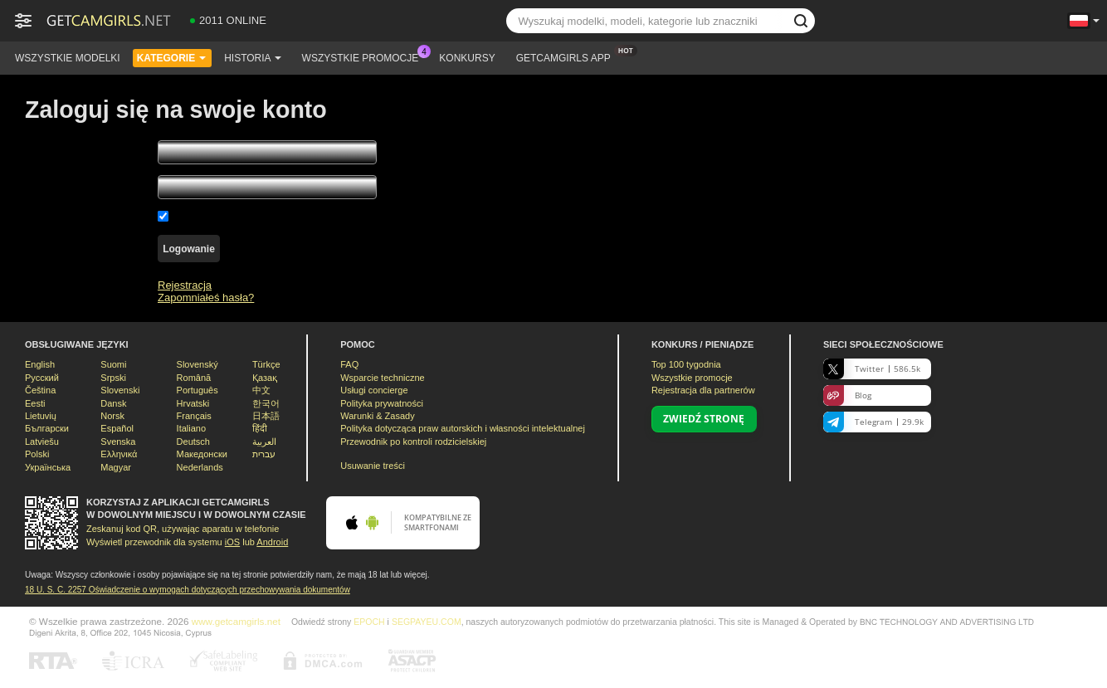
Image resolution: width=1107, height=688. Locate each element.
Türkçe (266, 364)
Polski (37, 454)
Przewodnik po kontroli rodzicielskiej (413, 441)
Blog (847, 395)
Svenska (117, 441)
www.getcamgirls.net (236, 621)
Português (197, 390)
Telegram (873, 422)
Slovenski (119, 390)
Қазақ (264, 378)
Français (194, 416)
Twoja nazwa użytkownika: (88, 155)
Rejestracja (185, 285)
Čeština (40, 390)
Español (117, 428)
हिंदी (259, 428)
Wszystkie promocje (364, 56)
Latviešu (42, 441)
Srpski (113, 378)
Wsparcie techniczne (382, 378)
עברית (264, 454)
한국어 (266, 403)
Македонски (202, 454)
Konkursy (467, 58)
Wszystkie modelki (67, 58)
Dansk (113, 403)
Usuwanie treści (372, 466)
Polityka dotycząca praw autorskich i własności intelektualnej (462, 428)
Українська (48, 467)
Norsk (112, 416)
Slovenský (197, 364)
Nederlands (200, 467)
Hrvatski (193, 403)
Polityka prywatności (381, 403)
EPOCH (369, 622)
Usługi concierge (373, 390)
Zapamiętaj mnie (212, 216)
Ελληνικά (118, 454)
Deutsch (193, 441)
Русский (42, 378)
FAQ (349, 364)
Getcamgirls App (567, 56)
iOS (232, 542)
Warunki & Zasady (377, 416)
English (40, 364)
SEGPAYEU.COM (426, 622)
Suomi (113, 364)
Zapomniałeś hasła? (206, 297)
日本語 (266, 416)
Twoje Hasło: (55, 189)
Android (272, 542)
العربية (264, 441)
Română (194, 378)
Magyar (115, 467)
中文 (261, 390)
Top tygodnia (686, 364)
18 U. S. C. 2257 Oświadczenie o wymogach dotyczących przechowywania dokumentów (187, 589)
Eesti (35, 403)
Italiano (191, 428)
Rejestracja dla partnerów (703, 390)
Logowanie (189, 249)
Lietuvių (40, 416)
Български (47, 428)
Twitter (871, 369)
